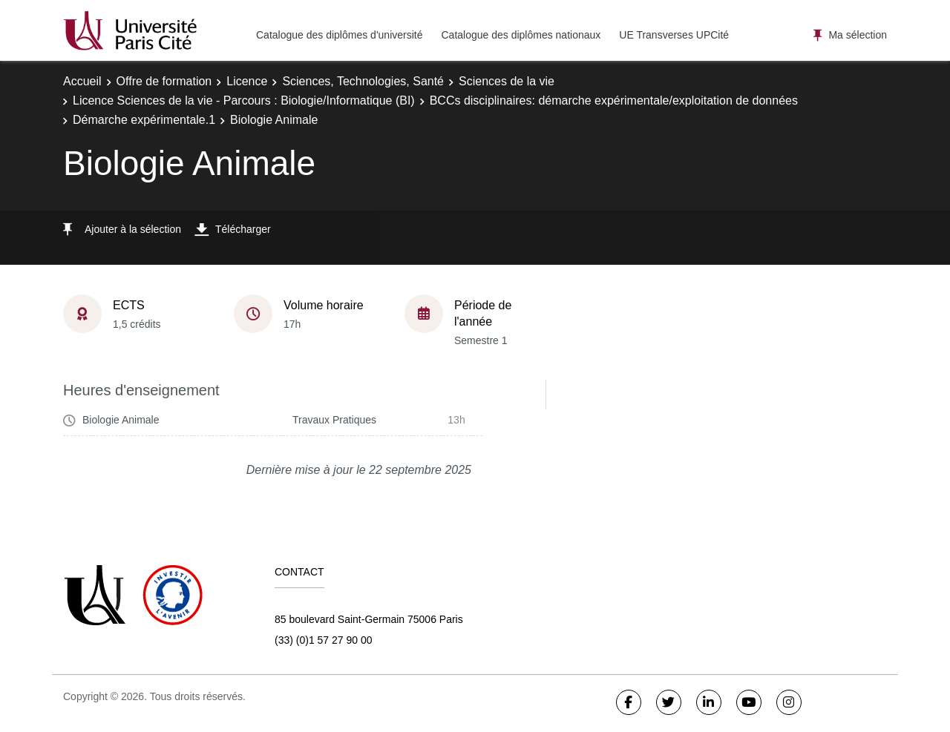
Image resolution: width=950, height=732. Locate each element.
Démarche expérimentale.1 (144, 119)
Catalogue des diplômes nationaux (520, 35)
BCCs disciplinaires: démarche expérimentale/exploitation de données (614, 100)
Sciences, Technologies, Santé (363, 81)
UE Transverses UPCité (674, 35)
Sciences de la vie (506, 81)
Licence (246, 81)
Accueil (82, 81)
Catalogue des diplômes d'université (339, 35)
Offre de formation (164, 81)
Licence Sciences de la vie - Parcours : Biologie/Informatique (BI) (244, 100)
